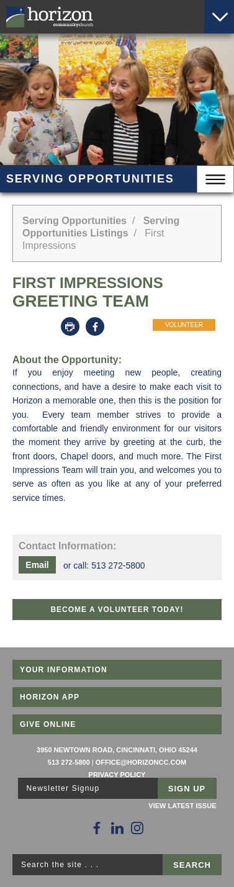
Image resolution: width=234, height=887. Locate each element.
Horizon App (49, 697)
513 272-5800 (69, 762)
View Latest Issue (182, 805)
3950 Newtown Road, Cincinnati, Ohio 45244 (117, 750)
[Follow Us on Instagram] (137, 828)
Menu (215, 179)
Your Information (63, 669)
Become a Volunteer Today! (116, 609)
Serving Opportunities (74, 220)
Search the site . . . (60, 864)
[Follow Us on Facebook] (97, 828)
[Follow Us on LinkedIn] (117, 828)
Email (36, 565)
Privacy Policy (117, 774)
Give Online (48, 724)
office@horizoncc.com (141, 762)
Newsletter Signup (63, 788)
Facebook (95, 326)
